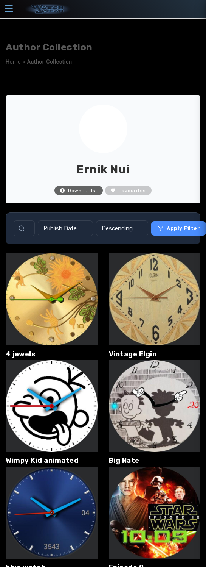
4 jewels (21, 354)
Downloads (78, 190)
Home (13, 62)
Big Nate (124, 460)
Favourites (128, 190)
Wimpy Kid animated (42, 460)
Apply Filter (179, 228)
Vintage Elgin (133, 354)
